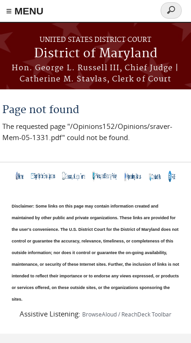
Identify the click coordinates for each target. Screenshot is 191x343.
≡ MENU (24, 11)
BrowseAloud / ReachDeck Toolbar (126, 314)
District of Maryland (95, 53)
